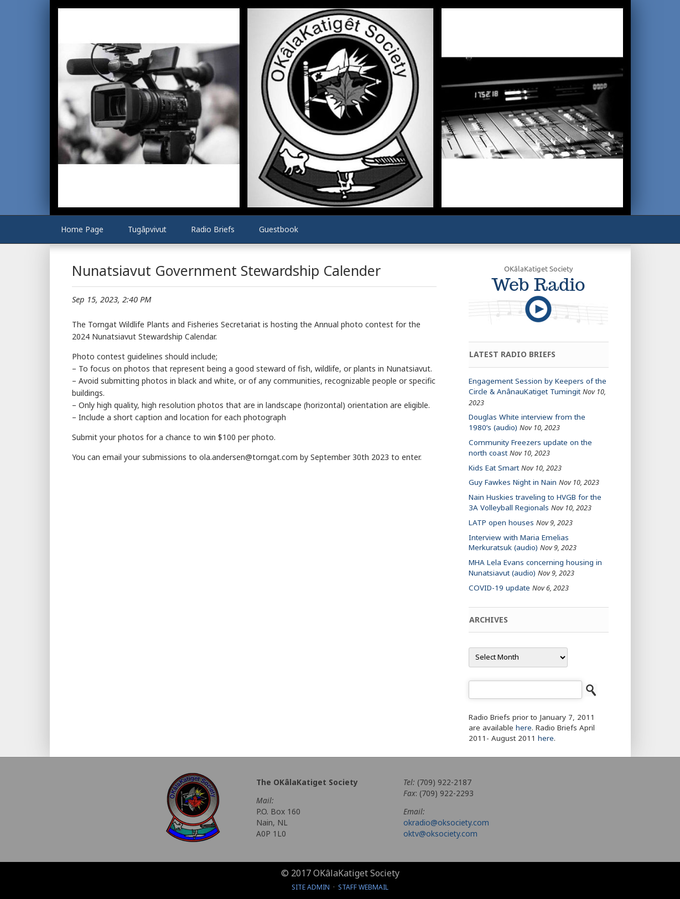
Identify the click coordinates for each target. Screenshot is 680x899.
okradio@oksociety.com (446, 822)
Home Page (82, 229)
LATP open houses (501, 522)
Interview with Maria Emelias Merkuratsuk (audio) (519, 542)
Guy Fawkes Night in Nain (513, 482)
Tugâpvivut (147, 229)
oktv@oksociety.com (440, 833)
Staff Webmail (363, 887)
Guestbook (278, 229)
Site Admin (311, 887)
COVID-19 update (499, 588)
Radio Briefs (213, 229)
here (524, 728)
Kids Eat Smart (494, 468)
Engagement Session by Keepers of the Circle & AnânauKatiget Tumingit (537, 386)
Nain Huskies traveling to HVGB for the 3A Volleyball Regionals (535, 502)
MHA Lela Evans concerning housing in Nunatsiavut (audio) (535, 567)
